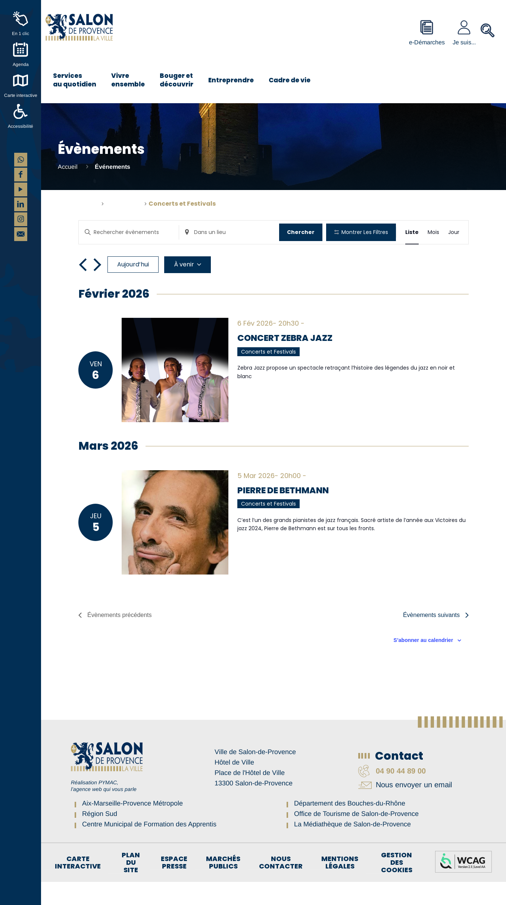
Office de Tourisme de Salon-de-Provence (356, 837)
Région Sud (99, 837)
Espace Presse (174, 885)
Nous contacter (281, 885)
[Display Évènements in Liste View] (412, 232)
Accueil (68, 167)
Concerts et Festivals (268, 375)
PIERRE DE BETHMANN (285, 513)
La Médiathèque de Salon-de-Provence (352, 847)
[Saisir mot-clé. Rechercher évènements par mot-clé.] (129, 232)
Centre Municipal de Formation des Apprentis (149, 847)
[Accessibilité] (20, 111)
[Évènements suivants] (97, 287)
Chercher (301, 232)
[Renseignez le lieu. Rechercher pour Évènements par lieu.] (229, 232)
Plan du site (131, 885)
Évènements (124, 204)
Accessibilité (20, 126)
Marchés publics (223, 885)
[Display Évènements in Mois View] (433, 232)
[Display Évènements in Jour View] (453, 232)
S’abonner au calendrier (423, 663)
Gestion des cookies (396, 885)
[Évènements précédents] (82, 287)
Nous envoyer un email (405, 808)
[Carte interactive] (20, 80)
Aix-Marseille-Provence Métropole (132, 826)
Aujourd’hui (133, 287)
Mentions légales (339, 885)
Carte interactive (20, 95)
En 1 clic (20, 33)
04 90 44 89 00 (392, 794)
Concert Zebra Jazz (286, 361)
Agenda (21, 64)
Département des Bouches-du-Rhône (349, 826)
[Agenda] (20, 49)
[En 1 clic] (20, 18)
